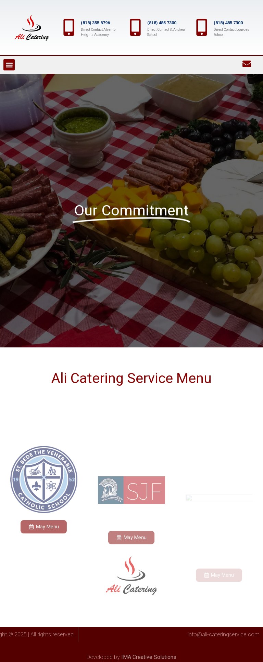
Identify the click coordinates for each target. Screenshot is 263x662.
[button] (9, 64)
